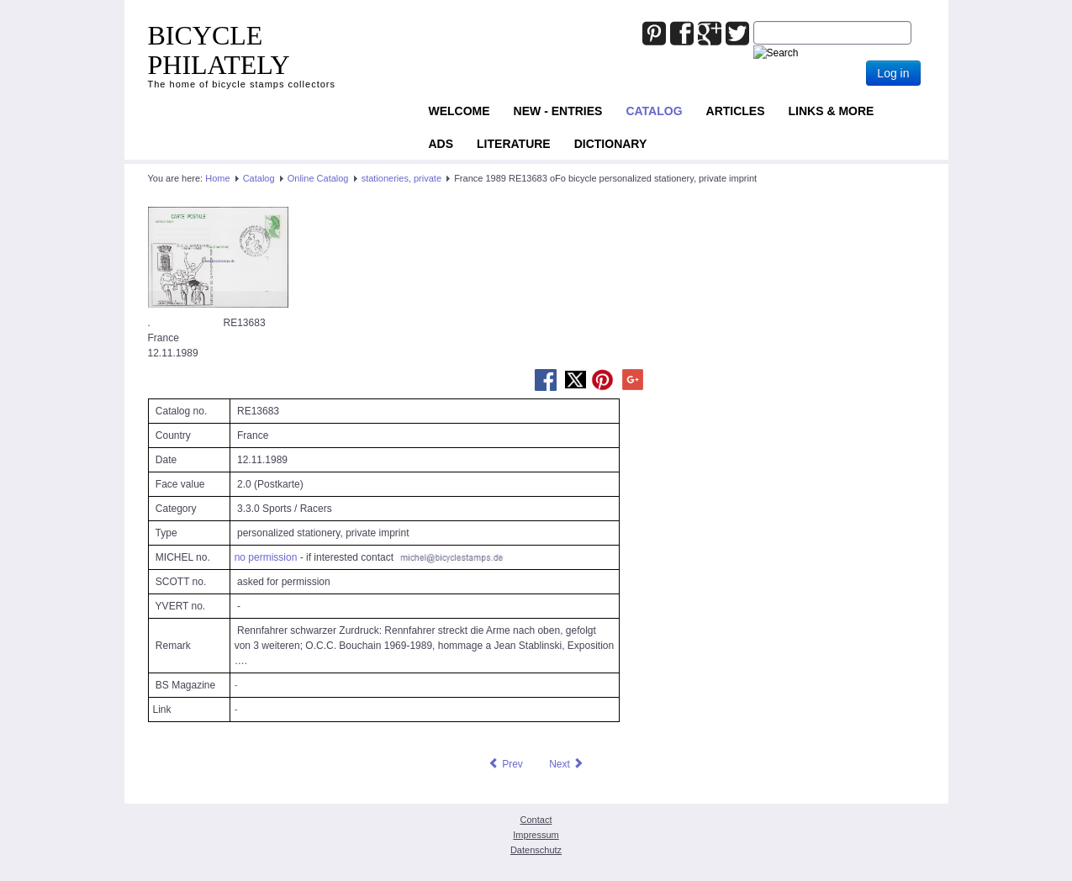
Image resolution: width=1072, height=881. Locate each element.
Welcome (459, 111)
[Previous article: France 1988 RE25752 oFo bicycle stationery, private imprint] (505, 764)
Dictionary (610, 143)
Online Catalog (318, 178)
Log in (893, 73)
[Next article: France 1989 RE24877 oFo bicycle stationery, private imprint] (566, 764)
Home (217, 178)
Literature (514, 143)
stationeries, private (401, 178)
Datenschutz (536, 850)
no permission (266, 557)
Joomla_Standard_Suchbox (753, 21)
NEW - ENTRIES (558, 111)
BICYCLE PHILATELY (219, 50)
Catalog (654, 111)
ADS (441, 143)
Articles (735, 111)
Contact (536, 820)
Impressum (535, 835)
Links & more (831, 111)
